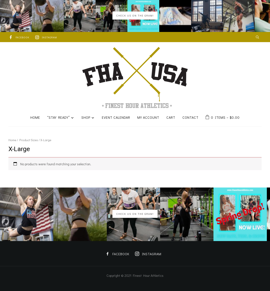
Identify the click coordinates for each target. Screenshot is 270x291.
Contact (190, 117)
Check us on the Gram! (135, 15)
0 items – (225, 117)
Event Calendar (116, 117)
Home (35, 117)
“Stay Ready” (58, 117)
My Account (148, 117)
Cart (170, 117)
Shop (85, 117)
